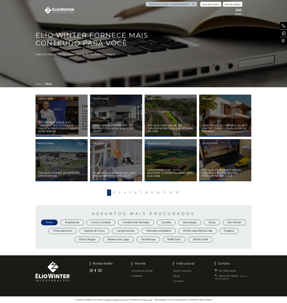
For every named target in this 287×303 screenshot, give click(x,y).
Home (39, 83)
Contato (178, 281)
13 (177, 192)
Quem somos (182, 270)
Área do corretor (211, 4)
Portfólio (137, 276)
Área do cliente (233, 4)
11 (164, 192)
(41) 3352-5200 (284, 33)
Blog (176, 276)
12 (170, 192)
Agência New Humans (116, 299)
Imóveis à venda (142, 270)
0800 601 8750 (284, 25)
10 (158, 192)
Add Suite (147, 299)
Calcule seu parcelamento (284, 41)
